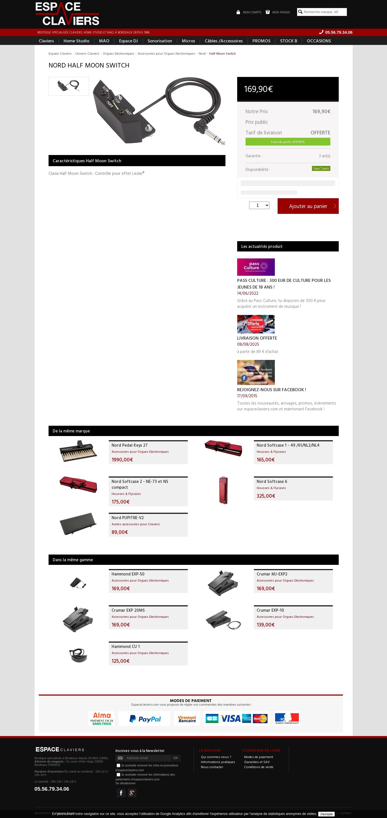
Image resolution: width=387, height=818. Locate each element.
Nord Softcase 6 (272, 481)
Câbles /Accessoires (224, 40)
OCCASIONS (319, 40)
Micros (188, 40)
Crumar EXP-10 (270, 610)
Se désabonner (126, 783)
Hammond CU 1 (126, 646)
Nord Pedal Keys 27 (130, 445)
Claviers (46, 40)
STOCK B (288, 40)
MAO (104, 40)
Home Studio (76, 40)
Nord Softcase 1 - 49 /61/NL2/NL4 (288, 445)
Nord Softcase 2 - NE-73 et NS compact (140, 484)
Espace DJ (128, 40)
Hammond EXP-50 (128, 574)
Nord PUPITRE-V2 (128, 518)
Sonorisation (160, 40)
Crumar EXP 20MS (128, 610)
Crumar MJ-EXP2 (272, 574)
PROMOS (261, 40)
